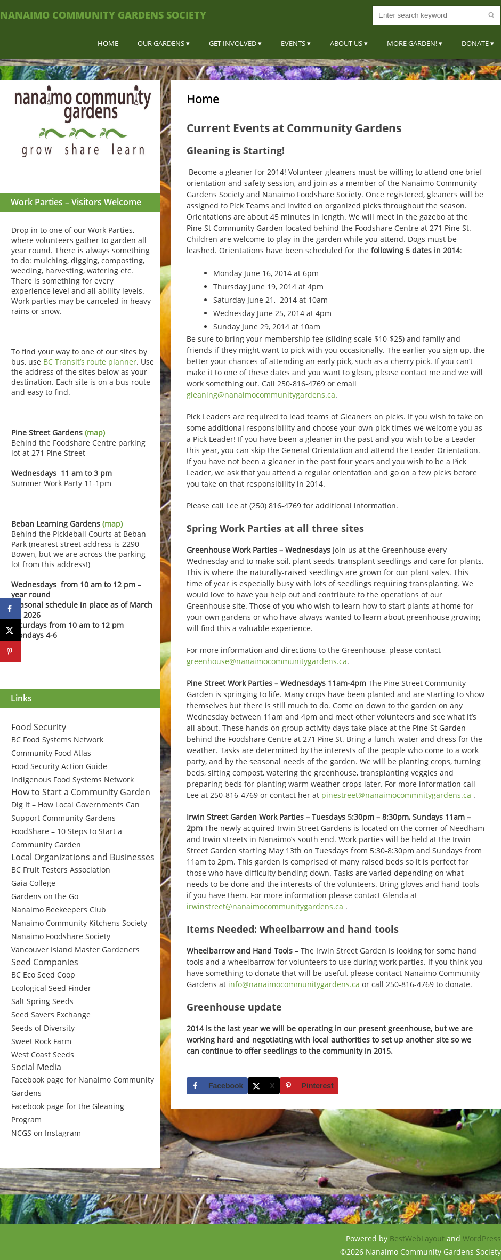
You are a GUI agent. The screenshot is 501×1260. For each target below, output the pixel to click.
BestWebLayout (418, 1238)
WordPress (482, 1238)
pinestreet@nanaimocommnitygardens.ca (396, 795)
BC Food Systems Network (57, 739)
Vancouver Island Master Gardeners (75, 949)
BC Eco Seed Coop (43, 975)
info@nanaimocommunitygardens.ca (294, 984)
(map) (95, 432)
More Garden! (412, 43)
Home (108, 43)
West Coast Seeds (42, 1054)
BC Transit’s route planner (89, 362)
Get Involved (232, 43)
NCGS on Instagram (46, 1133)
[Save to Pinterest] (309, 1085)
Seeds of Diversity (43, 1028)
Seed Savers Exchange (51, 1014)
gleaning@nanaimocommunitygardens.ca (261, 395)
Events (293, 43)
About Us (346, 43)
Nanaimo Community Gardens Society (103, 15)
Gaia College (33, 883)
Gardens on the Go (44, 896)
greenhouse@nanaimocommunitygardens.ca (267, 661)
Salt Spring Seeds (42, 1001)
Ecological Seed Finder (51, 988)
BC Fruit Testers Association (60, 870)
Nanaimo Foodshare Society (60, 936)
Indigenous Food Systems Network (72, 779)
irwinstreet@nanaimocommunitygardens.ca (265, 906)
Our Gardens (161, 43)
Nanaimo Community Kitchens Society (79, 923)
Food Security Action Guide (59, 766)
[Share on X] (263, 1085)
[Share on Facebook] (217, 1085)
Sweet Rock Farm (41, 1041)
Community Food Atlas (51, 753)
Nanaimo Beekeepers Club (58, 909)
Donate (475, 43)
